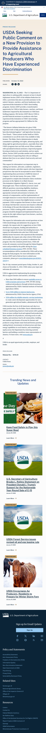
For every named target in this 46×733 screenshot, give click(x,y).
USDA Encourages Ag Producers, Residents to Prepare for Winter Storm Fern (22, 594)
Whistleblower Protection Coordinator (16, 729)
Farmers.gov (7, 686)
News (5, 11)
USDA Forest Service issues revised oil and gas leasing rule (22, 540)
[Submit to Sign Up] (29, 630)
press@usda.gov (8, 366)
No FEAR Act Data (8, 715)
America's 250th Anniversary (26, 2)
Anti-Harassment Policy (10, 657)
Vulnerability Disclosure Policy (12, 676)
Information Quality (9, 663)
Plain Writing (7, 671)
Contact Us (6, 710)
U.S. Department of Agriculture (23, 15)
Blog (14, 11)
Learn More (10, 438)
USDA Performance (9, 726)
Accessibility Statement (10, 654)
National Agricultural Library (12, 689)
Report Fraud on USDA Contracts (14, 721)
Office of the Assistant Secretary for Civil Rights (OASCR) (20, 718)
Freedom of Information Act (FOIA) (14, 660)
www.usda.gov (27, 335)
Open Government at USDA (11, 668)
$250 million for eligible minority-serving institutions (24, 297)
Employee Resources (27, 11)
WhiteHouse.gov (9, 696)
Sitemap (5, 723)
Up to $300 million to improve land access (20, 292)
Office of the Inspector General (13, 691)
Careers (5, 707)
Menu (43, 15)
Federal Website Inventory (11, 713)
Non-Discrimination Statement (12, 665)
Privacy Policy (7, 673)
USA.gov (6, 694)
